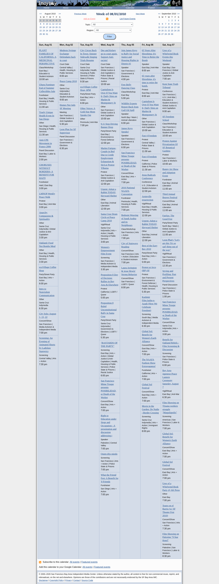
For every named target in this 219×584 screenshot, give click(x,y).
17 (47, 27)
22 (41, 30)
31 (47, 34)
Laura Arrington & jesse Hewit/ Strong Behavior (129, 271)
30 (44, 34)
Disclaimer (43, 580)
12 (53, 24)
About (65, 8)
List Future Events (127, 19)
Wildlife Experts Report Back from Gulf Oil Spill (130, 107)
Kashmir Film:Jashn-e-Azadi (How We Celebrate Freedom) (149, 304)
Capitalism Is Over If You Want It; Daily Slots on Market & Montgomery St (109, 96)
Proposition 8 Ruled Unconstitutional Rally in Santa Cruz (108, 310)
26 (53, 30)
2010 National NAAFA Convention (128, 191)
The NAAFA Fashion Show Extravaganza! (149, 363)
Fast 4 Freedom (149, 135)
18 (50, 27)
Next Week (140, 14)
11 (50, 24)
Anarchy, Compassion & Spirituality (46, 216)
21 (60, 27)
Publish (151, 8)
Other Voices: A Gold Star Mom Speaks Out (87, 111)
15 (41, 27)
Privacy (68, 580)
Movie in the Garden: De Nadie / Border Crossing (150, 409)
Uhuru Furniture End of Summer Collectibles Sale (47, 88)
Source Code (87, 580)
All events (74, 562)
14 (60, 24)
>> (60, 14)
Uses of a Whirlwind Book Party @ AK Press (171, 486)
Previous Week (80, 14)
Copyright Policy (57, 580)
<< (40, 14)
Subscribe (107, 8)
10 (47, 24)
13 (56, 24)
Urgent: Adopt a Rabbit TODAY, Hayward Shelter (109, 192)
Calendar (130, 8)
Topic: (88, 24)
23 (44, 30)
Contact (85, 8)
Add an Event (89, 19)
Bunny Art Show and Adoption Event (170, 172)
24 (47, 30)
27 (56, 30)
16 (44, 27)
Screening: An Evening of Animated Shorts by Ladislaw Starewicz (47, 345)
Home (46, 8)
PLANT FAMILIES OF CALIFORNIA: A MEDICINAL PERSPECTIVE (47, 57)
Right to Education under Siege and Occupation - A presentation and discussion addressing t (108, 425)
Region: (90, 30)
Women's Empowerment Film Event (108, 250)
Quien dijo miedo (109, 454)
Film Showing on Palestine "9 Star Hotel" (170, 537)
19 (53, 27)
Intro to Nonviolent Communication (46, 292)
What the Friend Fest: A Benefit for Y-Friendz (109, 478)
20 (56, 27)
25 (50, 30)
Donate (172, 8)
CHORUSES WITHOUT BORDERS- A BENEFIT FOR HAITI (46, 171)
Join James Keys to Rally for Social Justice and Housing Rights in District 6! (130, 57)
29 (41, 34)
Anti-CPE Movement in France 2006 (45, 143)
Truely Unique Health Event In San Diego (46, 115)
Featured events (89, 562)
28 (60, 30)
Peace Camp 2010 (68, 81)
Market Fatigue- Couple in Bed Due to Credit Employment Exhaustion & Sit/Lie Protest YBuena (108, 158)
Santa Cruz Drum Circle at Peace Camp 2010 (109, 217)
